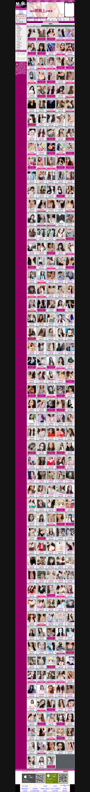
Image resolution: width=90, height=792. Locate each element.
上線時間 (18, 33)
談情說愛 (18, 47)
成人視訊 (18, 49)
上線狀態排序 (19, 42)
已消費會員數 (19, 28)
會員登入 (21, 10)
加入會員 (21, 12)
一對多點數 (19, 38)
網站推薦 (18, 44)
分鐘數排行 (19, 27)
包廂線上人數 (19, 36)
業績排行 (18, 25)
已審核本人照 (19, 45)
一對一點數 (19, 39)
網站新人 (18, 41)
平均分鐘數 (19, 30)
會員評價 (18, 31)
